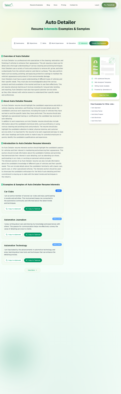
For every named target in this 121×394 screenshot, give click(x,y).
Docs (55, 5)
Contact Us (74, 5)
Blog (48, 5)
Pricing (63, 5)
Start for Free (104, 95)
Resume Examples (36, 5)
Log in (97, 5)
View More (32, 270)
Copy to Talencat (33, 209)
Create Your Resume (99, 43)
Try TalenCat (109, 5)
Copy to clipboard (13, 209)
